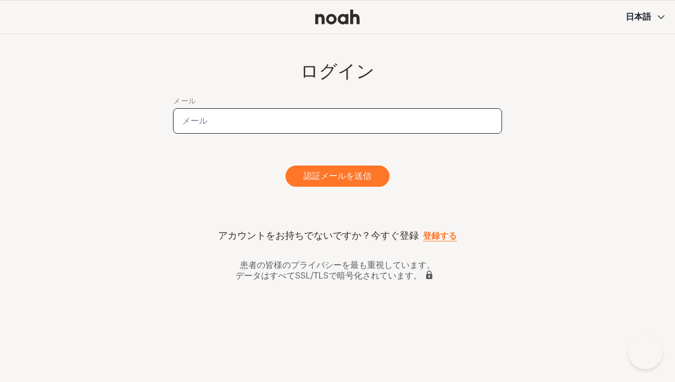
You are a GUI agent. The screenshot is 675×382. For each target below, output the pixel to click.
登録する (440, 236)
